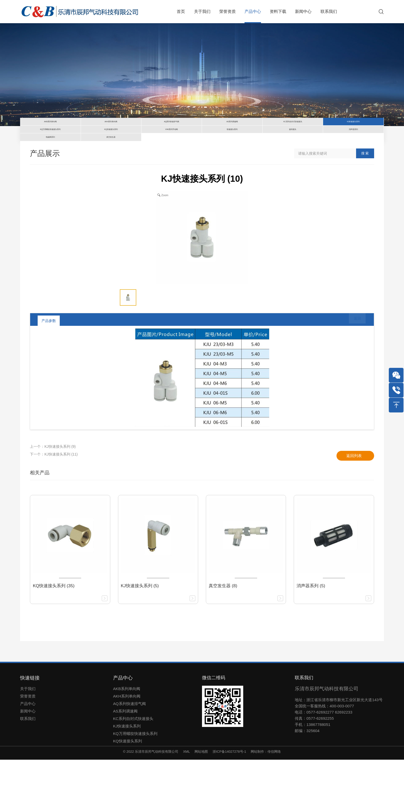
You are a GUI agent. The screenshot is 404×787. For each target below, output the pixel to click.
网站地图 (201, 779)
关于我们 (28, 716)
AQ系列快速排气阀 (129, 731)
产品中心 (28, 731)
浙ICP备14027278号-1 (229, 779)
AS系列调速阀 (125, 738)
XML (186, 779)
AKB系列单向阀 (126, 716)
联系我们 (28, 746)
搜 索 (365, 181)
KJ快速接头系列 (127, 753)
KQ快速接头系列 (127, 768)
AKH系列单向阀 (126, 723)
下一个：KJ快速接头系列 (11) (54, 481)
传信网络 (274, 779)
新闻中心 (28, 738)
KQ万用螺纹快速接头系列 (135, 761)
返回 (353, 347)
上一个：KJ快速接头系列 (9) (52, 473)
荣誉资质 (28, 723)
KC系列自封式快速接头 (133, 746)
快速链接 (30, 705)
